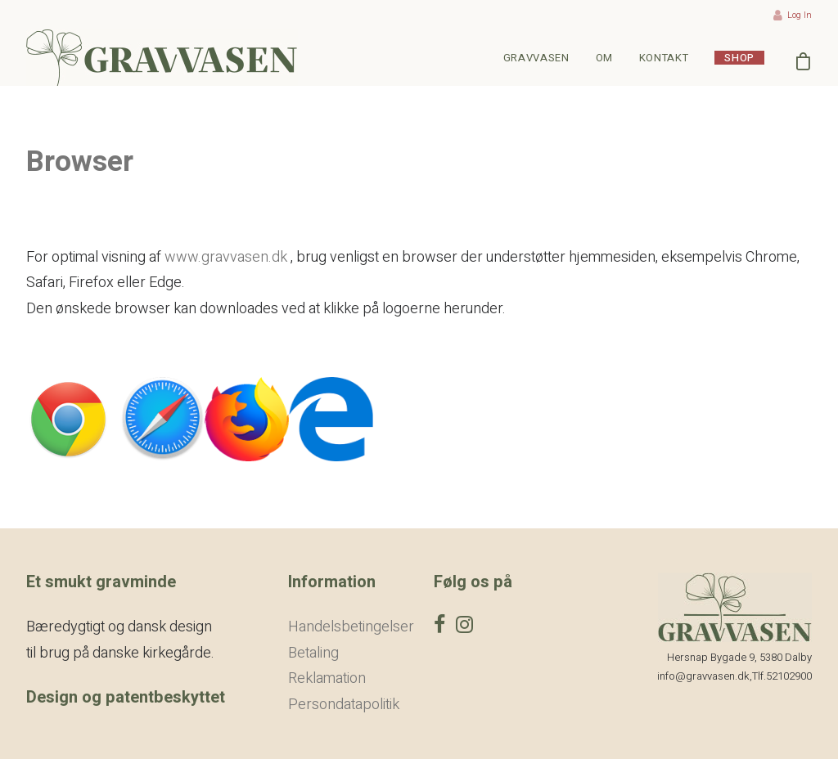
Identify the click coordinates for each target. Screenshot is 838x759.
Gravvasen (536, 57)
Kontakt (664, 57)
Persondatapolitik (343, 705)
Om (604, 57)
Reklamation (327, 678)
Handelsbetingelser (351, 627)
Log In (792, 15)
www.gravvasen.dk (225, 257)
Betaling (313, 653)
